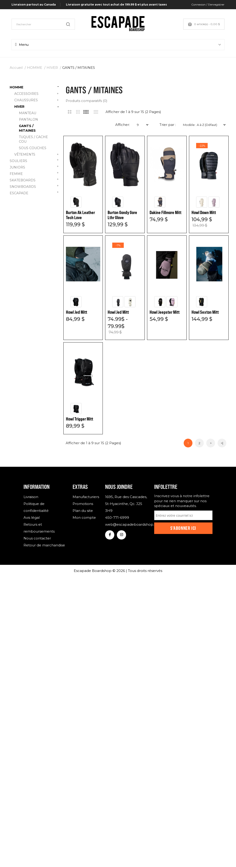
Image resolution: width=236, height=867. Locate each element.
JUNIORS (34, 166)
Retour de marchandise (44, 546)
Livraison (31, 497)
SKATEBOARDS (34, 179)
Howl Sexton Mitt (121, 419)
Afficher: (122, 124)
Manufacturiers (85, 497)
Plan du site (83, 511)
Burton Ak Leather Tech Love (80, 215)
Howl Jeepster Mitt (81, 419)
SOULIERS (34, 160)
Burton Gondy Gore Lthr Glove (122, 215)
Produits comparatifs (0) (86, 101)
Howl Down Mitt (78, 312)
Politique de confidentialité (36, 507)
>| (222, 444)
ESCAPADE (34, 192)
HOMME (34, 67)
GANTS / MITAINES (78, 67)
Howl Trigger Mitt (163, 419)
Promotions (83, 504)
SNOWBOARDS (34, 186)
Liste (96, 112)
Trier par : (167, 124)
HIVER (52, 67)
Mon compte (84, 518)
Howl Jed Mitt (118, 312)
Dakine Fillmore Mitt (166, 212)
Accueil (16, 67)
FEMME (34, 173)
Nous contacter (37, 539)
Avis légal (32, 518)
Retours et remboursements (39, 528)
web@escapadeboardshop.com (126, 525)
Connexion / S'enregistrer (207, 4)
